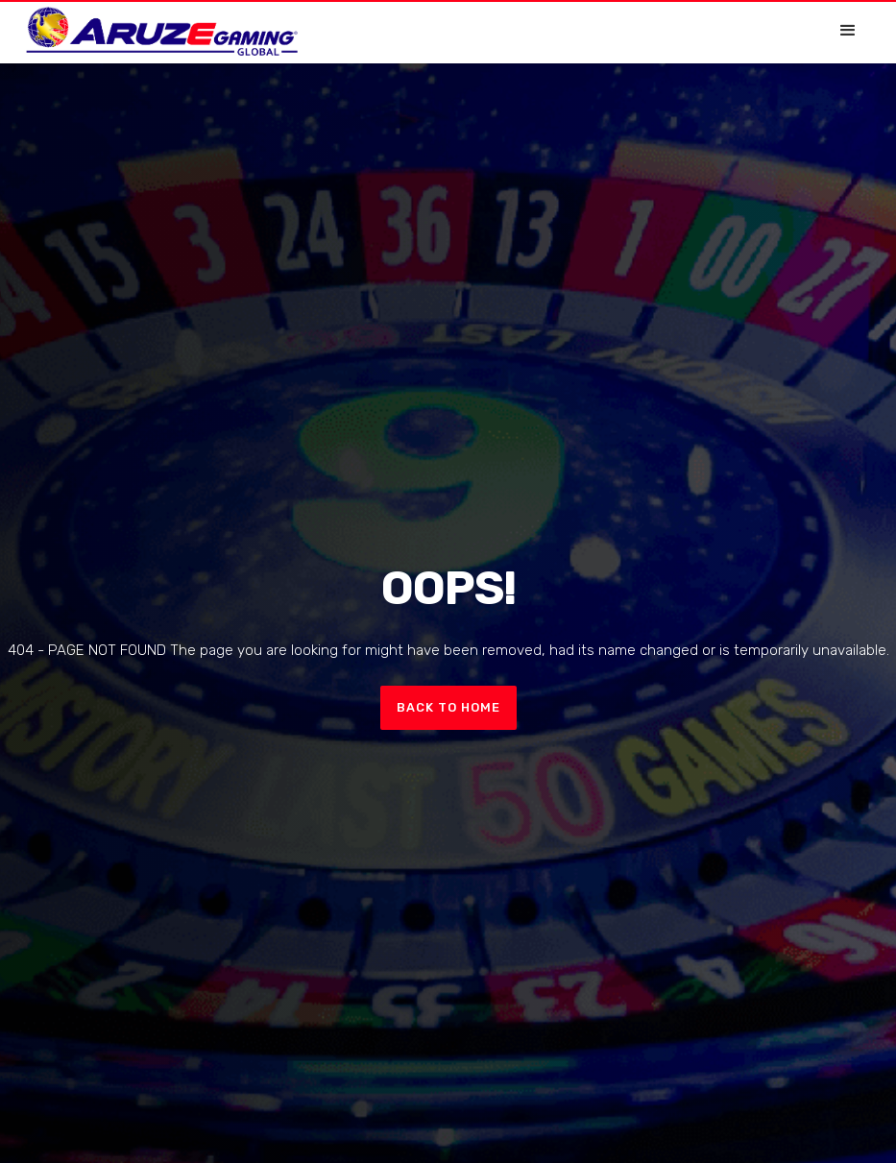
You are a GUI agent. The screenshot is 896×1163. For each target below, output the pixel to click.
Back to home (448, 707)
